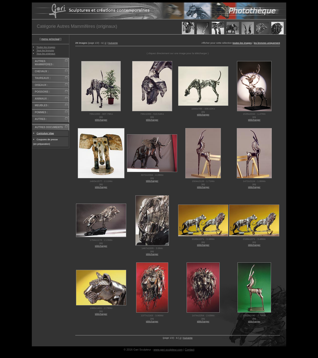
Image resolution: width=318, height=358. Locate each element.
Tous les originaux (45, 53)
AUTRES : (41, 119)
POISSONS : (42, 91)
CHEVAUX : (42, 71)
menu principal (50, 39)
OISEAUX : (41, 85)
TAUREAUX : (42, 78)
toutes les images (242, 42)
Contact (189, 349)
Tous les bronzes (45, 50)
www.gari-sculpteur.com (168, 349)
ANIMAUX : (41, 98)
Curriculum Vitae (45, 133)
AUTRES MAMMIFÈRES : (44, 63)
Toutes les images (45, 47)
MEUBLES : (42, 105)
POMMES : (41, 112)
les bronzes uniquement (267, 42)
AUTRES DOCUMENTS (49, 127)
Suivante (113, 42)
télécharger (101, 119)
